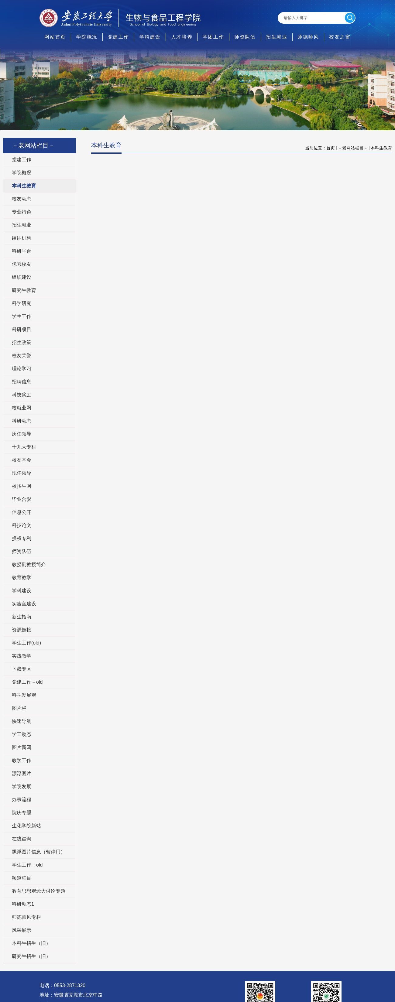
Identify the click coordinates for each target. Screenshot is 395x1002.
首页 (330, 147)
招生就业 (276, 36)
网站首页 (55, 36)
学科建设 (150, 36)
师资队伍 (245, 36)
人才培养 (181, 36)
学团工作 (213, 36)
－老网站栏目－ (353, 147)
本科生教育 (381, 147)
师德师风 (308, 36)
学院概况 (86, 36)
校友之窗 (339, 36)
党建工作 (118, 36)
